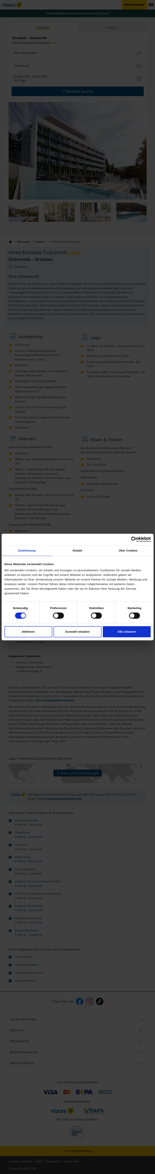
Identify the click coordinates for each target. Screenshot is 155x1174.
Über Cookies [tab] (128, 550)
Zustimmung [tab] (27, 550)
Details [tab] (77, 550)
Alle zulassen (127, 631)
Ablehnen (28, 631)
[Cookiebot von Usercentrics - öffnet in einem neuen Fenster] (134, 539)
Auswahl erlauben (77, 631)
